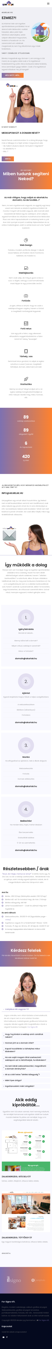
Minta (7, 159)
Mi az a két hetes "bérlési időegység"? (22, 1074)
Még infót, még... (12, 75)
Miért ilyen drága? (13, 1080)
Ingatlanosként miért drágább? (19, 1086)
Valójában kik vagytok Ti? (17, 1009)
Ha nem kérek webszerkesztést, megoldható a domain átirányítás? (25, 1067)
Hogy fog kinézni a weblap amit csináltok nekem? (24, 1035)
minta (7, 919)
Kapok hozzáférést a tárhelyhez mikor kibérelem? (22, 1050)
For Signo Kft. (33, 1027)
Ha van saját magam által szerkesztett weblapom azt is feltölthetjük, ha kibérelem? (25, 1058)
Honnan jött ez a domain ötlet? (19, 1043)
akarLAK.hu (6, 1253)
